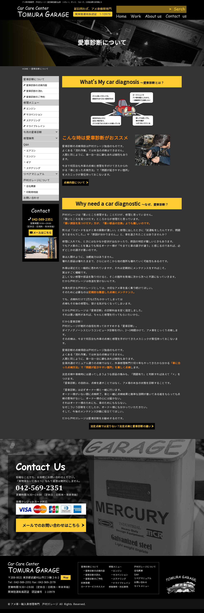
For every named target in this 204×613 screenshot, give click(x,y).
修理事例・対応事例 (118, 587)
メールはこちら (42, 232)
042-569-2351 (42, 219)
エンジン (31, 108)
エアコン (31, 150)
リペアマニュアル (142, 578)
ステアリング (33, 120)
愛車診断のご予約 (35, 96)
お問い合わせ (31, 198)
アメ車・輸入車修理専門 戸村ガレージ (34, 604)
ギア (28, 162)
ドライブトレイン (35, 126)
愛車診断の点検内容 (36, 85)
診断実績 (85, 583)
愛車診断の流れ (34, 90)
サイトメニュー (141, 586)
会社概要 (31, 186)
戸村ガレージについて (36, 180)
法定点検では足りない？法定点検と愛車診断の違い (121, 426)
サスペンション (34, 114)
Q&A (136, 574)
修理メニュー (31, 102)
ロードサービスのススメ (93, 586)
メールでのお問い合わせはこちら (51, 525)
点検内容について (74, 182)
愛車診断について (33, 79)
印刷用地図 (32, 192)
